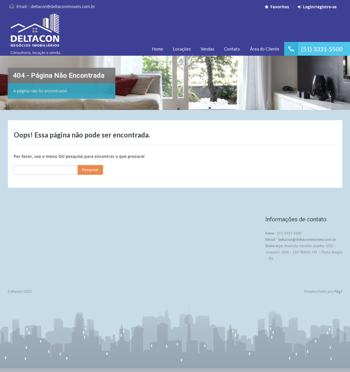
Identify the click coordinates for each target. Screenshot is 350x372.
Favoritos (277, 6)
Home (157, 48)
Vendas (207, 48)
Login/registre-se (317, 6)
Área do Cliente (264, 48)
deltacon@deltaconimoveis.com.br (63, 6)
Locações (182, 48)
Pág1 (338, 291)
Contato (232, 48)
